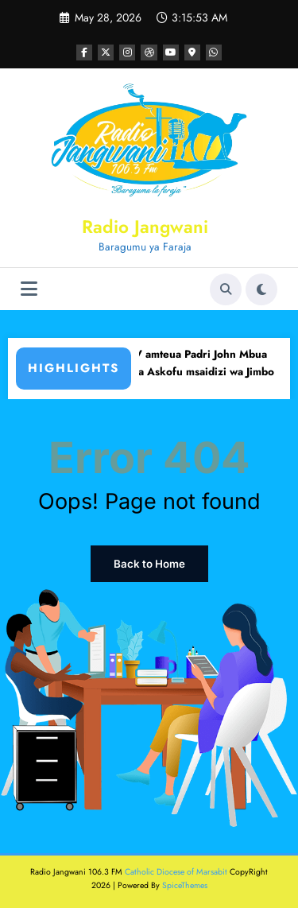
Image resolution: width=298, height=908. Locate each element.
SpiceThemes (184, 884)
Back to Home (149, 563)
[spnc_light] (261, 289)
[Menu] (29, 289)
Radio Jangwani (145, 226)
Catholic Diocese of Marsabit (176, 871)
